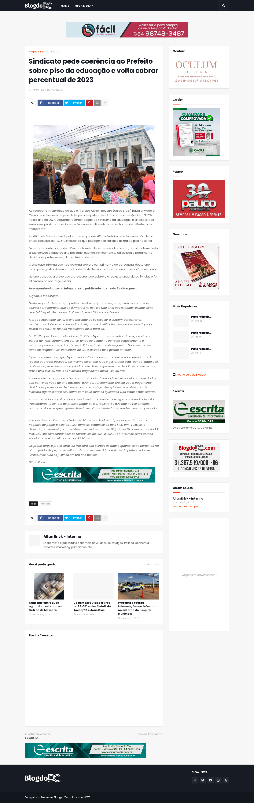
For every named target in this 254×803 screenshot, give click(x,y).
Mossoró (52, 51)
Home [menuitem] (65, 6)
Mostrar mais (151, 564)
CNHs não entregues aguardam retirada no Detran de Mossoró (45, 606)
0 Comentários (54, 90)
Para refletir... (201, 317)
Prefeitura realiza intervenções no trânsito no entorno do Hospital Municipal (136, 608)
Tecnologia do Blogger (189, 374)
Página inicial (37, 51)
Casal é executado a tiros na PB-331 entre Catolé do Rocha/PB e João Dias (92, 606)
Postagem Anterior (38, 734)
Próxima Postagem (149, 734)
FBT (87, 797)
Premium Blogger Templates (60, 797)
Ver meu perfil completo (186, 506)
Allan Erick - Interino (62, 536)
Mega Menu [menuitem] (83, 6)
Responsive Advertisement (199, 575)
